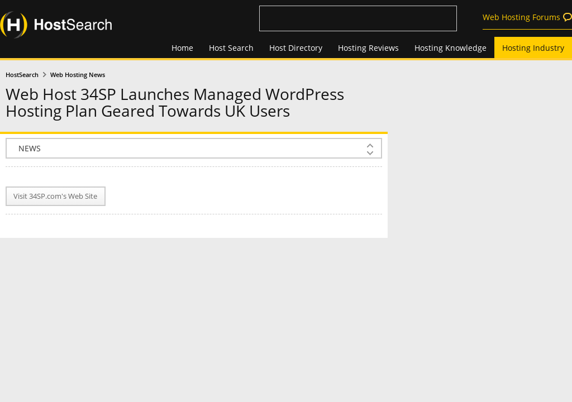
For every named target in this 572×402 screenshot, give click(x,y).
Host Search (231, 47)
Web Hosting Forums (521, 17)
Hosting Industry (533, 47)
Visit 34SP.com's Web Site (55, 196)
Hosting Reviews (368, 47)
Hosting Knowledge (450, 47)
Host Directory (295, 47)
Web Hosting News (77, 75)
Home (182, 47)
